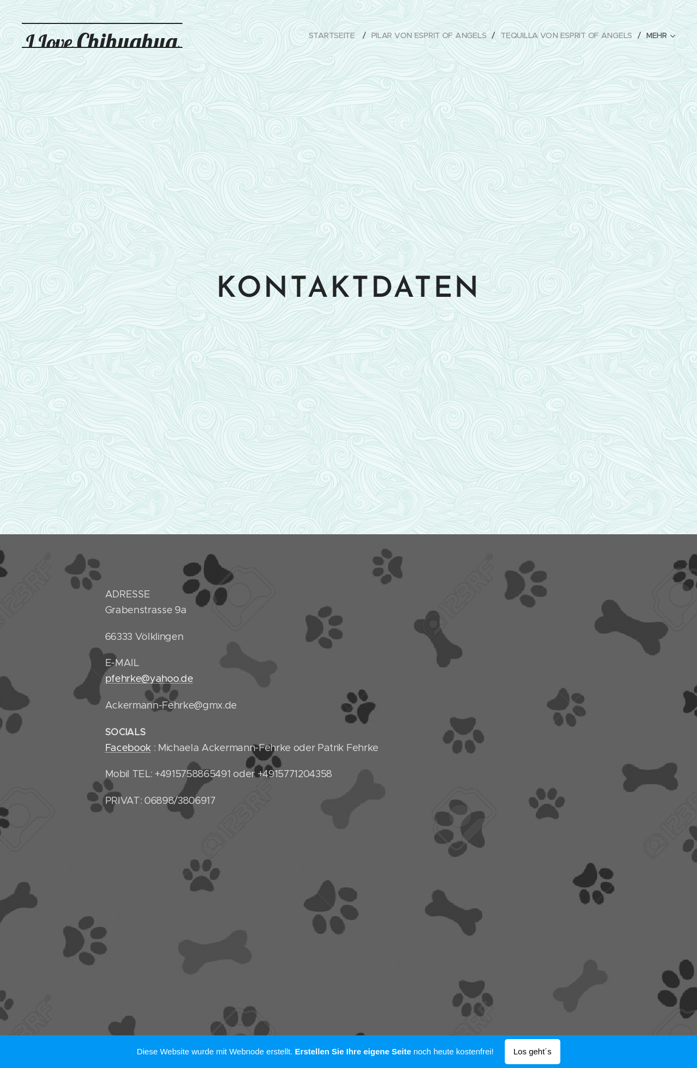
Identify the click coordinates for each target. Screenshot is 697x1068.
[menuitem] (334, 35)
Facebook (128, 747)
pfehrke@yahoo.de (149, 679)
